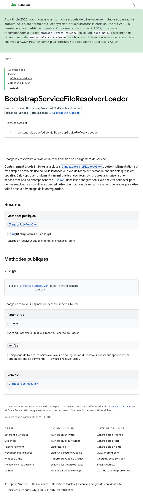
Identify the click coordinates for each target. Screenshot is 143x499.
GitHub (8, 470)
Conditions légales (63, 484)
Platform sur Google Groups (67, 458)
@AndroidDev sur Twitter (65, 440)
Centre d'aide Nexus (109, 446)
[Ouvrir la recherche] (133, 4)
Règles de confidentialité (106, 484)
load (11, 234)
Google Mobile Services (111, 458)
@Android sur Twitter (63, 434)
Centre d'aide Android (110, 434)
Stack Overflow (106, 464)
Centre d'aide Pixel (108, 440)
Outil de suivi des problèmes (113, 470)
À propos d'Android (16, 484)
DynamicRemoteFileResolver (82, 166)
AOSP (7, 59)
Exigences (10, 440)
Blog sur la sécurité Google (66, 452)
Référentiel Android (16, 434)
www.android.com (108, 452)
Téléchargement (14, 446)
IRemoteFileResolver (23, 224)
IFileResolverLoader (64, 113)
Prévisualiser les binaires (18, 452)
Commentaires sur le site (22, 490)
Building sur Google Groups (67, 464)
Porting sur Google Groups (66, 470)
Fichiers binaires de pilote (19, 464)
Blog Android (58, 446)
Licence (83, 484)
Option (59, 180)
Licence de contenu (119, 406)
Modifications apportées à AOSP (95, 42)
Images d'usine (13, 458)
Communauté (40, 484)
